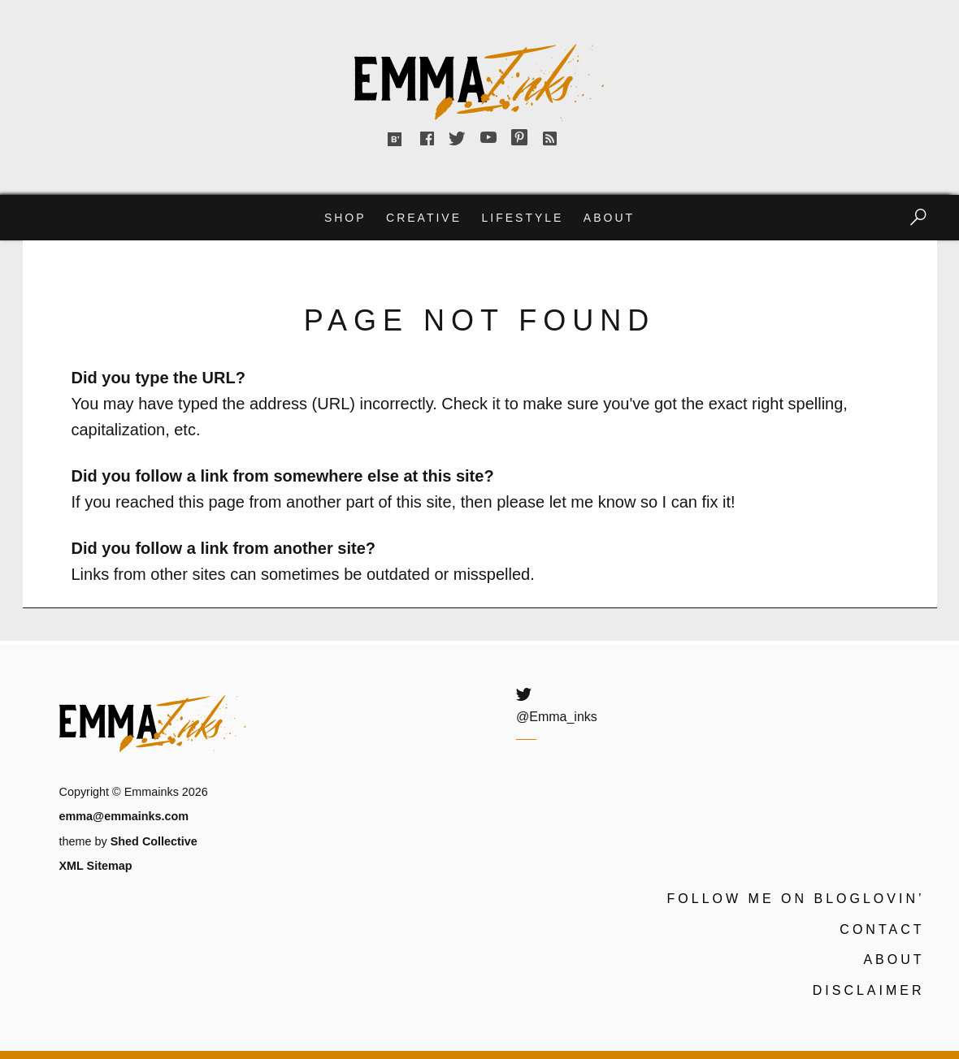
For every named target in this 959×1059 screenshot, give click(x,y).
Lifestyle (522, 217)
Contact (882, 929)
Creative (424, 217)
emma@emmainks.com (124, 816)
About (609, 217)
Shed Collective (154, 841)
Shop (345, 217)
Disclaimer (869, 990)
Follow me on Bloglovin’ (796, 899)
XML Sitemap (95, 865)
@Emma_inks (556, 717)
